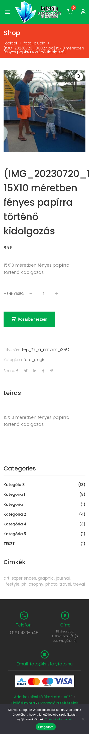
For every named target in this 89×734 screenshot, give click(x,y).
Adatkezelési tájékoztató (37, 697)
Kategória (13, 504)
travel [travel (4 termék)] (65, 584)
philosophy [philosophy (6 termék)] (32, 584)
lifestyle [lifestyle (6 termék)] (11, 584)
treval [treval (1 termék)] (79, 584)
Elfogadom (45, 727)
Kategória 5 (15, 534)
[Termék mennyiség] (43, 294)
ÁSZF (68, 697)
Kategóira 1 (14, 494)
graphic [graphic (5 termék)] (46, 578)
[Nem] (83, 719)
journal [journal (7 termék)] (63, 578)
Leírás (12, 393)
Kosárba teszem (32, 319)
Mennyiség (14, 293)
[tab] (44, 393)
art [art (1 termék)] (6, 578)
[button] (79, 76)
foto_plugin (34, 359)
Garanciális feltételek (58, 703)
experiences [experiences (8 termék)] (23, 578)
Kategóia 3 (14, 484)
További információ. (58, 719)
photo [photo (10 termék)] (51, 584)
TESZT (9, 543)
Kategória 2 (15, 514)
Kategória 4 (15, 524)
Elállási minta (23, 703)
